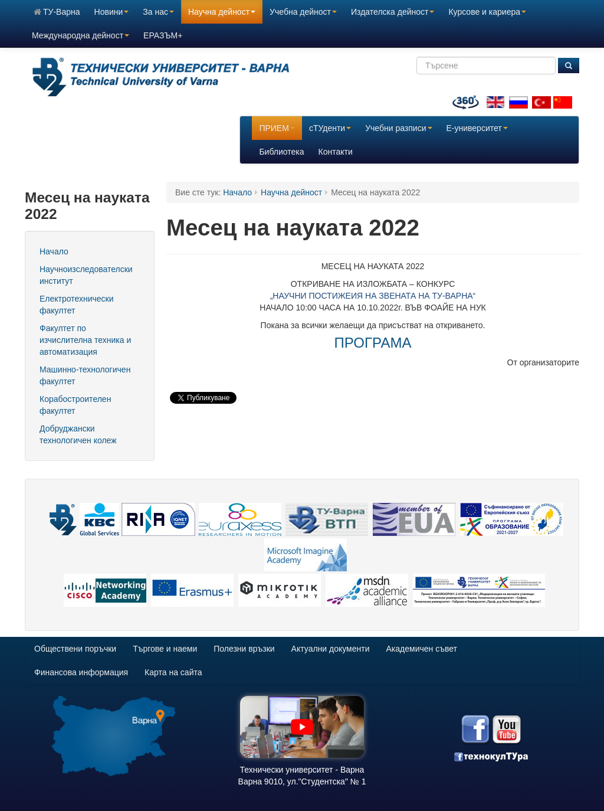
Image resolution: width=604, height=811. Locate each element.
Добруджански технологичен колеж (78, 434)
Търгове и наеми (165, 648)
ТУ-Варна (57, 12)
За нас (158, 12)
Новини (111, 12)
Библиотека (281, 151)
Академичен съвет (421, 648)
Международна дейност (80, 35)
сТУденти (330, 128)
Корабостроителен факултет (75, 405)
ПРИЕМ (276, 128)
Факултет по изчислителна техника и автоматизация (85, 340)
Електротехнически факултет (77, 304)
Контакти (336, 151)
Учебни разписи (398, 128)
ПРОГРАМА (373, 343)
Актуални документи (330, 648)
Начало (54, 251)
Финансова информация (81, 672)
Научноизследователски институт (86, 275)
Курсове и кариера (487, 12)
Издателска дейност (392, 12)
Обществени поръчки (75, 648)
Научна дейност (221, 12)
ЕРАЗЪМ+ (162, 35)
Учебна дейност (303, 12)
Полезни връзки (244, 648)
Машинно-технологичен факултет (85, 375)
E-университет (477, 128)
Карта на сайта (173, 672)
